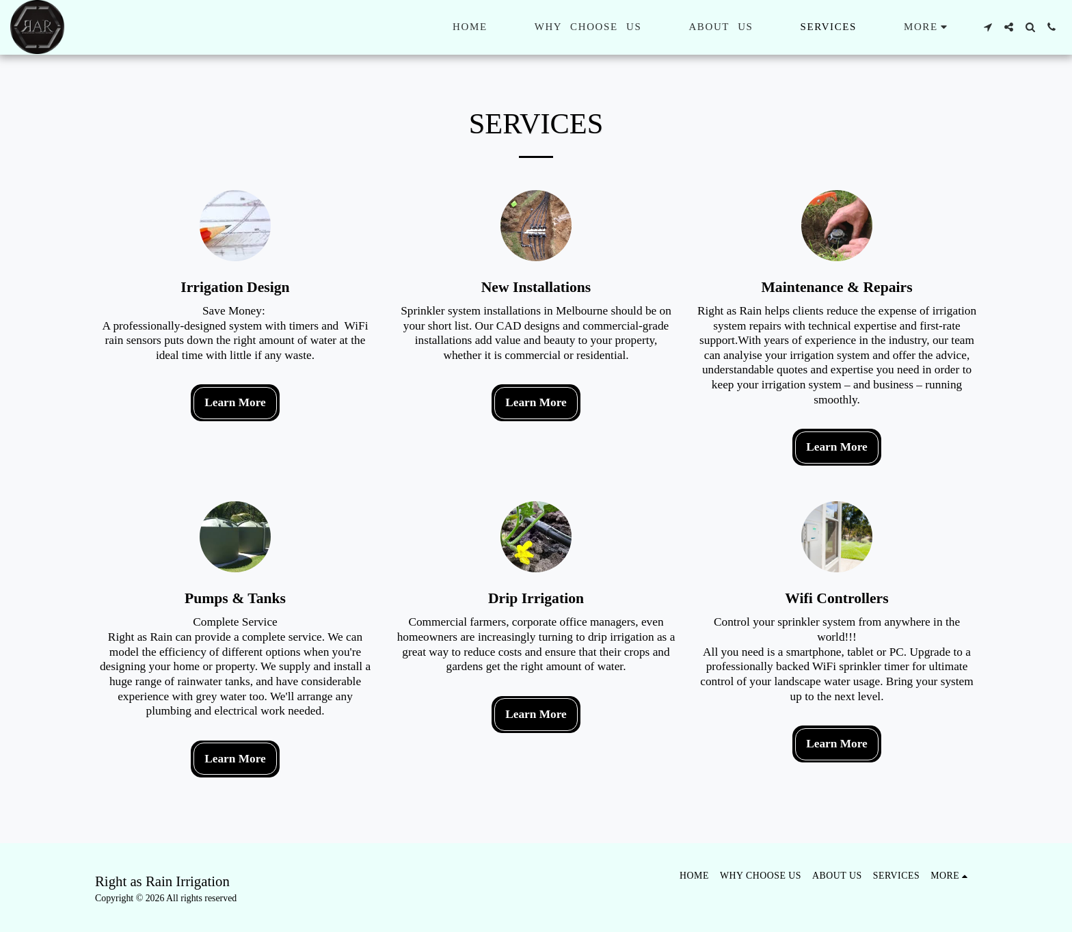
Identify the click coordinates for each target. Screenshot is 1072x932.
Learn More (235, 402)
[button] (987, 27)
